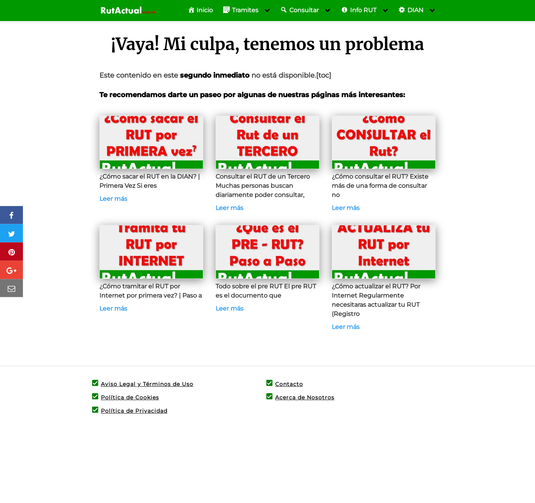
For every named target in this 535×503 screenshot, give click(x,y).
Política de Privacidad (134, 410)
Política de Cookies (130, 397)
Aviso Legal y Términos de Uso (147, 384)
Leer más (113, 198)
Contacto (289, 384)
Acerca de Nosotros (304, 397)
